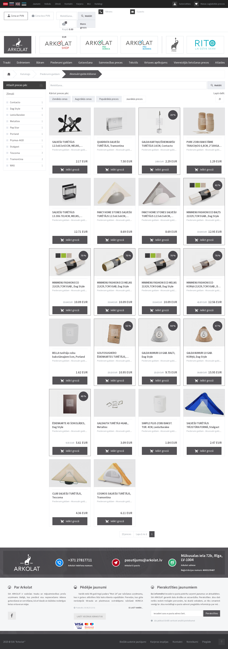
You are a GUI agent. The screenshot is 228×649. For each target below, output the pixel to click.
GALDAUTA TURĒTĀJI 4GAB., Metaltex (112, 424)
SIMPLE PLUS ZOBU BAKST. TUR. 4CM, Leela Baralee (157, 424)
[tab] (24, 94)
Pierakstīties (212, 612)
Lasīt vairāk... (136, 607)
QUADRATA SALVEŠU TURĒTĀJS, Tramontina (110, 143)
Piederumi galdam (50, 74)
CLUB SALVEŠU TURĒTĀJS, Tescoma (67, 494)
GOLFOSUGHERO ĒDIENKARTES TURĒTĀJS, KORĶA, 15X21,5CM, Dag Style (114, 354)
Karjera (79, 3)
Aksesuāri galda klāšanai (83, 73)
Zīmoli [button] (10, 94)
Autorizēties (185, 3)
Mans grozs (83, 25)
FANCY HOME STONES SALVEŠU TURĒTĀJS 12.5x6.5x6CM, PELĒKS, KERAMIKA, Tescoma (114, 213)
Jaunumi (36, 3)
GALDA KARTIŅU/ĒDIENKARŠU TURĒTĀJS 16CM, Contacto (158, 143)
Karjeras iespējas (159, 641)
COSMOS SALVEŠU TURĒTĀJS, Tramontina (114, 494)
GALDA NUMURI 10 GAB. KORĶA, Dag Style (199, 354)
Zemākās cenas (59, 98)
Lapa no (141, 533)
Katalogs (25, 74)
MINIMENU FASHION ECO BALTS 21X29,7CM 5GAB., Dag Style (204, 213)
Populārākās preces (109, 98)
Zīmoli (58, 3)
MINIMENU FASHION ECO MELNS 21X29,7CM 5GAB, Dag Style (114, 284)
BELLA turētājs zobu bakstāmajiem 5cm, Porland (68, 354)
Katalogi (98, 3)
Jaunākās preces (134, 98)
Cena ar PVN (16, 15)
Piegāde (206, 641)
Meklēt (86, 15)
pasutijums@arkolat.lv (155, 11)
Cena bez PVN (41, 15)
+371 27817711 (120, 11)
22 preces (126, 533)
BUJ (89, 3)
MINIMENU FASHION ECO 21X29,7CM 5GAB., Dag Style (68, 284)
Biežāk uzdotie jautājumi (133, 641)
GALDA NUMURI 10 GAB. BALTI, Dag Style (158, 354)
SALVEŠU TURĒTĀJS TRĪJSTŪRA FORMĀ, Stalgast (203, 424)
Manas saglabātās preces (213, 3)
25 (220, 98)
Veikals (47, 3)
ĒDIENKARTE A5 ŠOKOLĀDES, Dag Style (68, 424)
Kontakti (69, 3)
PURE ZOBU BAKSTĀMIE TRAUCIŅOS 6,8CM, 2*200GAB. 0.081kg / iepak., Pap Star (204, 143)
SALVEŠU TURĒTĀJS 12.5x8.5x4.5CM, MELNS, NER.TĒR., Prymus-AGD (66, 143)
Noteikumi (192, 641)
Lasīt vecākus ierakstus (90, 615)
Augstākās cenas (83, 98)
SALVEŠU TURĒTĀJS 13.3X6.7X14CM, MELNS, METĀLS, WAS (66, 213)
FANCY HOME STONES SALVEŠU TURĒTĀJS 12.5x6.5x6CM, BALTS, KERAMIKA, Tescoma (159, 213)
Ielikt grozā (69, 169)
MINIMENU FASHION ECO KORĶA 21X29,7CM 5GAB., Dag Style (204, 284)
